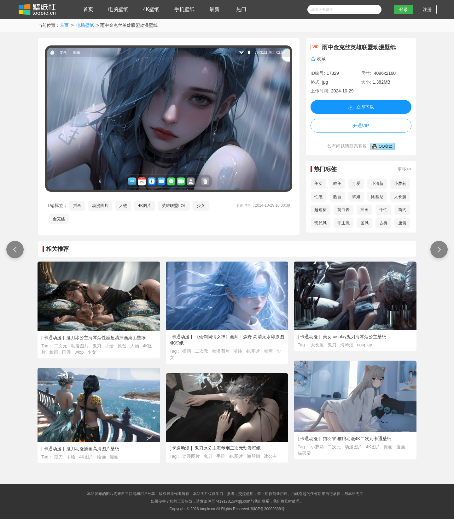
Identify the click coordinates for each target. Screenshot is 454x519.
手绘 (110, 345)
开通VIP (361, 125)
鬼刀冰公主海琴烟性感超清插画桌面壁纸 (106, 337)
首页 (88, 9)
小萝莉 (400, 183)
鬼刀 (97, 345)
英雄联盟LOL (174, 205)
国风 (364, 223)
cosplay (364, 344)
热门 (241, 9)
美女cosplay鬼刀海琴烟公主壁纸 (354, 336)
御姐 (356, 196)
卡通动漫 (53, 337)
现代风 (320, 223)
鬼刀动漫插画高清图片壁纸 (92, 448)
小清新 (377, 183)
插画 (77, 205)
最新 (214, 9)
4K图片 (144, 205)
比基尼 (377, 196)
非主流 (343, 223)
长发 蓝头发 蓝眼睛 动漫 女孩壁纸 (13, 249)
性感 (318, 196)
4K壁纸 (151, 9)
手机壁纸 (184, 9)
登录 (403, 9)
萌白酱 (343, 209)
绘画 (54, 352)
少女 (201, 205)
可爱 (356, 183)
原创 (123, 345)
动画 (269, 351)
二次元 (61, 345)
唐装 (402, 223)
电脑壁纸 (118, 9)
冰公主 (270, 456)
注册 (427, 9)
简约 (402, 209)
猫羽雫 (304, 453)
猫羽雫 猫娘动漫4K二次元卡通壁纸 (357, 438)
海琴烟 (347, 344)
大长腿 (400, 196)
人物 (123, 205)
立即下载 (361, 107)
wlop (80, 352)
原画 (389, 446)
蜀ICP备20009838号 (267, 509)
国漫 (67, 352)
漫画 (400, 446)
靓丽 (337, 196)
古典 (383, 223)
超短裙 (320, 209)
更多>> (404, 169)
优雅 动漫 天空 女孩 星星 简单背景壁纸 (437, 249)
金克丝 (59, 218)
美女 (318, 183)
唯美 (337, 183)
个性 (383, 209)
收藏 (321, 58)
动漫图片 (100, 205)
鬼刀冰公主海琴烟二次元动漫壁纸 (228, 448)
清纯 (238, 351)
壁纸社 (36, 9)
